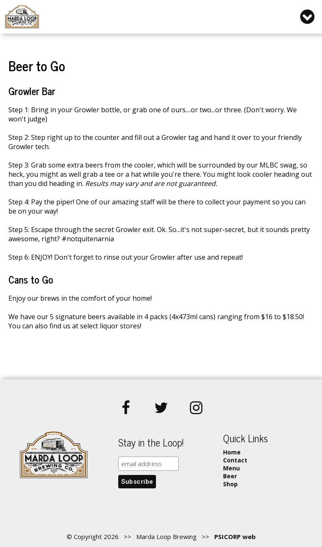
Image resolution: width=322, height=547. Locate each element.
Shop (230, 484)
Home (232, 452)
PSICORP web (235, 536)
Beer (230, 476)
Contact (235, 460)
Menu (231, 468)
